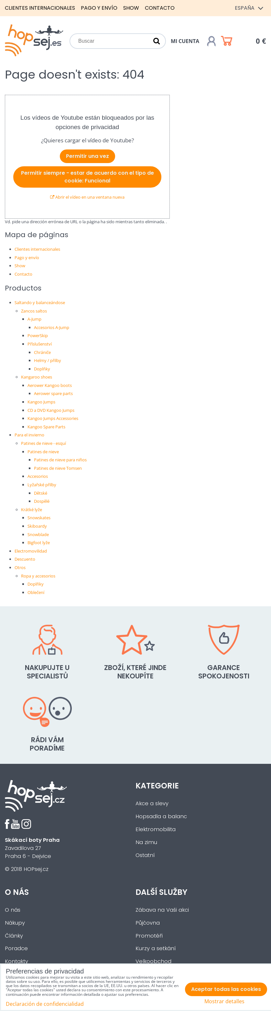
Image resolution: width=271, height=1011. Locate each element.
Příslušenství (39, 344)
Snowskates (38, 518)
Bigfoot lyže (38, 542)
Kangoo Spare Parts (46, 427)
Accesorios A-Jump (51, 327)
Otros (20, 567)
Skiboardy (37, 526)
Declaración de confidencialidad (45, 1003)
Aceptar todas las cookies (226, 989)
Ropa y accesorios (38, 576)
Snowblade (38, 534)
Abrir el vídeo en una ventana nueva (87, 197)
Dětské (40, 493)
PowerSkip (37, 335)
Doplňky (42, 369)
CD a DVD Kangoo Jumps (50, 410)
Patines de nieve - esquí (43, 443)
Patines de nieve (43, 452)
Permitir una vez (87, 156)
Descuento (25, 559)
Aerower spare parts (53, 393)
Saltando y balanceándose (40, 302)
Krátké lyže (31, 509)
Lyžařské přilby (41, 485)
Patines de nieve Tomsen (58, 468)
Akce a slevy (152, 803)
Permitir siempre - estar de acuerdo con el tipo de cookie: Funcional (87, 176)
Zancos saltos (34, 311)
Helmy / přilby (47, 360)
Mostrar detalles (224, 1001)
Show (131, 8)
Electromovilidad (31, 551)
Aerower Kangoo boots (49, 385)
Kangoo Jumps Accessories (52, 418)
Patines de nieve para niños (60, 460)
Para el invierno (29, 435)
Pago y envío (99, 8)
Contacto (160, 8)
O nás (12, 910)
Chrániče (42, 352)
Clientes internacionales (40, 8)
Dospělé (41, 501)
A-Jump (34, 319)
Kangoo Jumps (41, 402)
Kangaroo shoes (36, 377)
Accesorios (37, 476)
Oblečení (35, 592)
